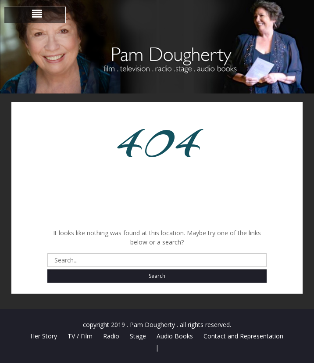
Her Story (43, 336)
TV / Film (80, 336)
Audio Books (175, 336)
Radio (111, 336)
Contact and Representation (243, 336)
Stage (138, 336)
